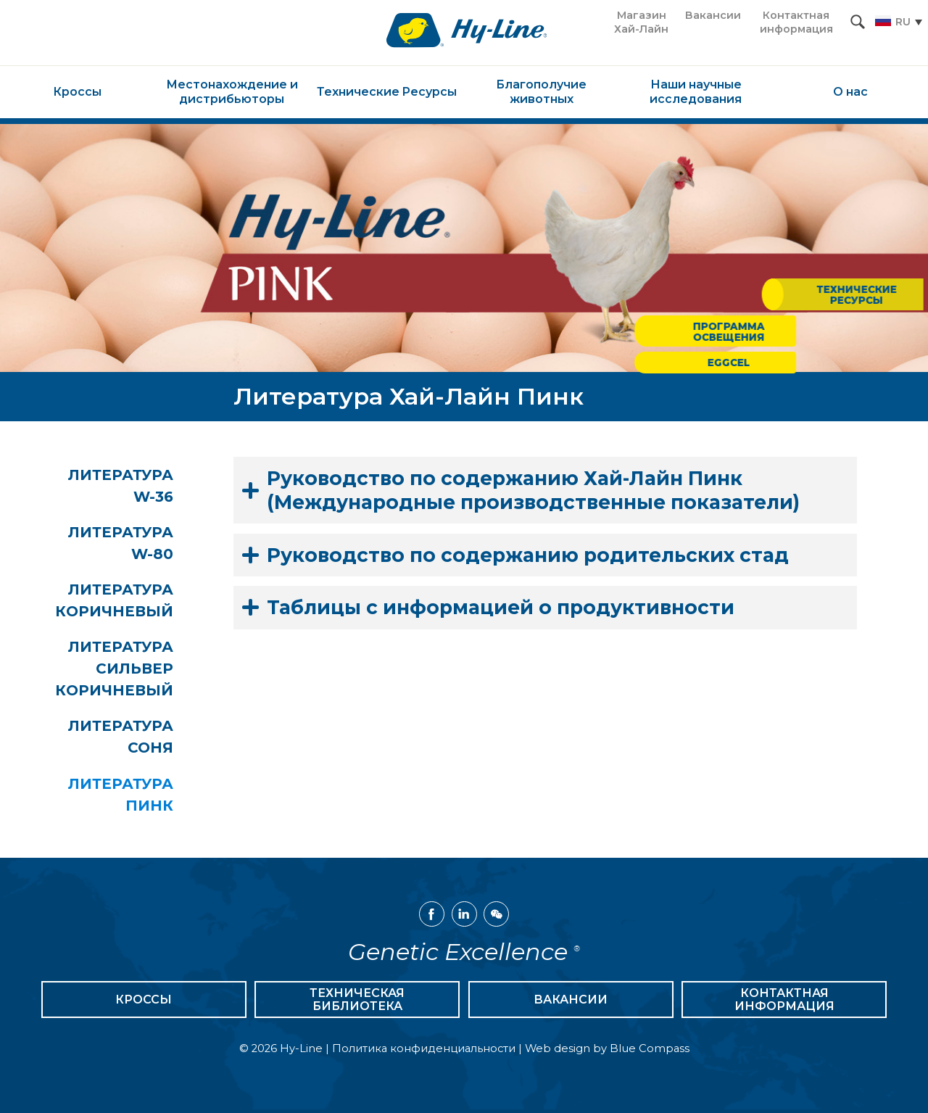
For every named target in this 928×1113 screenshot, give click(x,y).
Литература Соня (136, 739)
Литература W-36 (123, 485)
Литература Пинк (136, 797)
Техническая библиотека (357, 1003)
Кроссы (143, 1003)
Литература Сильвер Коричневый (130, 670)
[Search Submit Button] (857, 22)
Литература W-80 (123, 543)
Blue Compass (649, 1052)
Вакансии (571, 1003)
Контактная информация (784, 1003)
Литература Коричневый (130, 601)
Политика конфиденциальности (423, 1052)
